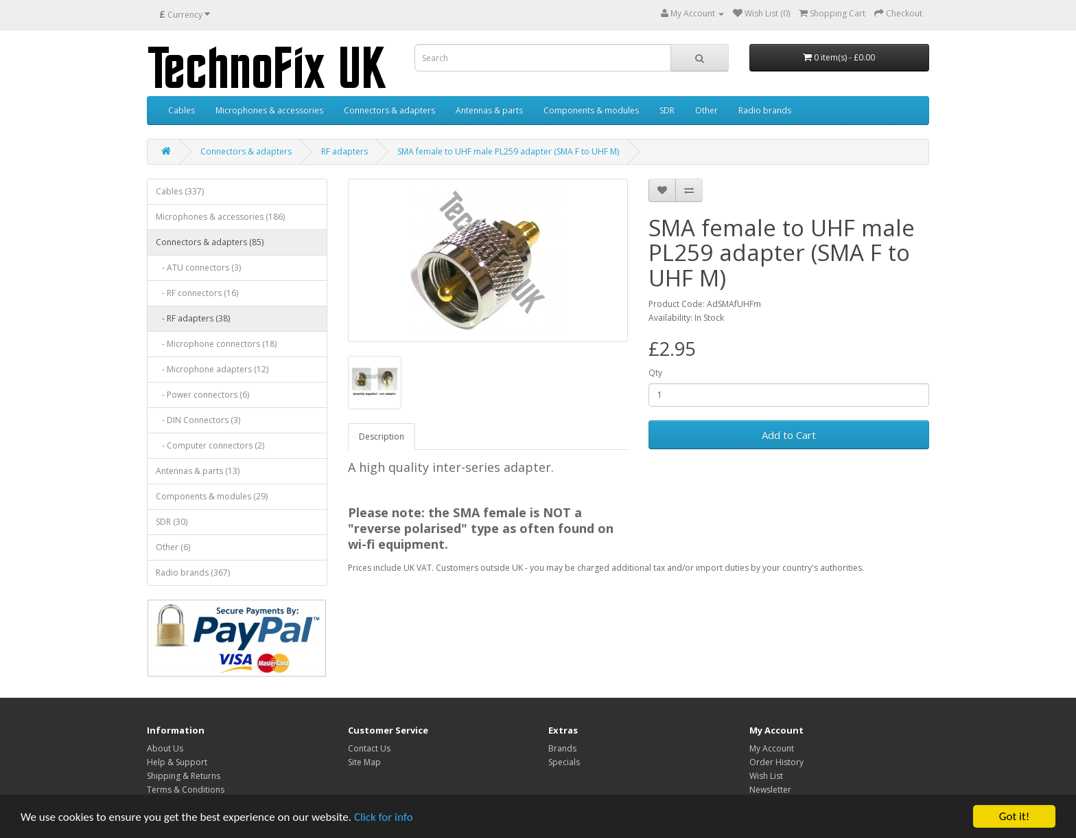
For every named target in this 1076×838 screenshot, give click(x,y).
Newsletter (770, 789)
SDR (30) (171, 522)
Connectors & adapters (389, 110)
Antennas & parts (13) (197, 471)
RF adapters (344, 151)
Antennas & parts (489, 110)
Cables (181, 110)
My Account (771, 748)
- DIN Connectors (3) (198, 420)
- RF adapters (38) (193, 318)
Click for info (383, 817)
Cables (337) (180, 191)
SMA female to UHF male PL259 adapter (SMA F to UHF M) (508, 151)
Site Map (364, 762)
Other (706, 110)
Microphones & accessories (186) (220, 217)
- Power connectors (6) (202, 394)
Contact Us (369, 748)
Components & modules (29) (212, 496)
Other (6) (173, 547)
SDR (667, 110)
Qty (655, 372)
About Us (165, 748)
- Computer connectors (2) (210, 445)
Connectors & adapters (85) (210, 242)
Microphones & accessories (269, 110)
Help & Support (177, 762)
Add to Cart (789, 435)
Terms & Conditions (185, 789)
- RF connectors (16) (197, 293)
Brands (562, 748)
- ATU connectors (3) (198, 267)
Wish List (766, 776)
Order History (776, 762)
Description (381, 436)
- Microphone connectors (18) (216, 344)
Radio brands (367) (193, 572)
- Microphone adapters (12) (212, 369)
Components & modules (591, 110)
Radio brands (764, 110)
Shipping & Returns (183, 776)
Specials (564, 762)
